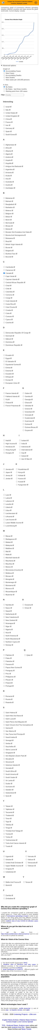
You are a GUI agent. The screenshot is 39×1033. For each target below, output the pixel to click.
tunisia (7, 834)
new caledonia (10, 617)
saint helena (9, 713)
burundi (7, 257)
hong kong (8, 450)
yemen (26, 882)
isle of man (24, 459)
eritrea (7, 368)
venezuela (31, 863)
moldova (7, 573)
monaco (7, 576)
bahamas (8, 198)
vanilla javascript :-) (25, 1008)
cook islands (9, 301)
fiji (5, 399)
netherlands (9, 614)
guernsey (27, 421)
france (7, 122)
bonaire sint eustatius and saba (16, 232)
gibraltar (27, 406)
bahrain (7, 201)
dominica (7, 342)
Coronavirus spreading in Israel (17, 916)
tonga (6, 828)
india (22, 444)
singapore (8, 753)
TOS (3, 1025)
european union (10, 383)
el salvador (8, 361)
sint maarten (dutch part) (13, 756)
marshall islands (10, 558)
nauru (6, 608)
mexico (7, 567)
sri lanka (8, 780)
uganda (7, 856)
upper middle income (12, 866)
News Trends (26, 1029)
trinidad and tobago (12, 831)
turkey (7, 837)
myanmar (7, 595)
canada (7, 273)
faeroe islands (10, 393)
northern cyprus (10, 642)
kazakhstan (21, 469)
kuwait (19, 482)
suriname (8, 787)
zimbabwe (8, 898)
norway (7, 645)
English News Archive (10, 1020)
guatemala (28, 418)
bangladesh (8, 204)
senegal (7, 740)
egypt (6, 358)
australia (7, 182)
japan (6, 472)
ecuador (7, 355)
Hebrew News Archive (28, 1020)
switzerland (8, 793)
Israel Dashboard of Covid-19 (13, 969)
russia (7, 699)
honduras (8, 447)
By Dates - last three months (15, 89)
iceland (23, 440)
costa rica (8, 304)
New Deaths (9, 77)
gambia (27, 396)
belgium (7, 213)
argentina (8, 169)
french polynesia (10, 406)
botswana (8, 238)
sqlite (28, 1010)
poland (7, 683)
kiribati (19, 475)
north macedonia (10, 639)
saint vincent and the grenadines (17, 725)
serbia (6, 743)
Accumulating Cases (12, 71)
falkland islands (10, 396)
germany (7, 128)
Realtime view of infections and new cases (19, 964)
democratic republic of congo (15, 333)
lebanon (7, 501)
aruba (6, 176)
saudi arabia (9, 737)
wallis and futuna (11, 882)
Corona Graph (11, 1022)
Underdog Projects (21, 1014)
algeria (7, 154)
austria (7, 185)
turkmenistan (9, 840)
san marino (8, 731)
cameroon (8, 270)
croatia (7, 310)
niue (6, 633)
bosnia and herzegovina (13, 235)
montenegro (8, 582)
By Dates (8, 87)
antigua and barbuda (12, 166)
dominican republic (11, 345)
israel (6, 107)
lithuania (7, 516)
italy (6, 110)
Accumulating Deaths (12, 75)
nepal (6, 611)
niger (6, 626)
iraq (21, 453)
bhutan (7, 226)
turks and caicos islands (13, 843)
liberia (7, 507)
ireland (22, 456)
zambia (7, 895)
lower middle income (12, 523)
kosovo (20, 478)
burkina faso (9, 254)
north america (9, 636)
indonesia (24, 447)
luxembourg (9, 526)
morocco (7, 588)
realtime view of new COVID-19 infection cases (22, 921)
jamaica (7, 469)
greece (26, 409)
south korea (9, 134)
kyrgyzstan (21, 485)
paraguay (8, 670)
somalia (7, 768)
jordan (7, 478)
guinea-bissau (29, 427)
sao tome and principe (13, 734)
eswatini (7, 374)
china (6, 119)
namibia (7, 605)
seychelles (8, 746)
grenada (27, 415)
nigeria (7, 629)
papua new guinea (11, 667)
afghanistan (8, 145)
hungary (7, 453)
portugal (7, 686)
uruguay (7, 869)
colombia (8, 292)
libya (6, 510)
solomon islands (10, 765)
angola (7, 160)
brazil (6, 241)
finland (7, 402)
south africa (9, 771)
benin (6, 220)
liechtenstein (9, 513)
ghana (26, 402)
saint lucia (8, 719)
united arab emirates (12, 863)
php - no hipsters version (14, 1010)
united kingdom (10, 116)
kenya (19, 472)
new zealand (9, 620)
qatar (27, 655)
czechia (7, 322)
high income (9, 444)
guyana (27, 430)
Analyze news (24, 1025)
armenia (7, 172)
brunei (6, 247)
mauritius (7, 564)
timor (6, 818)
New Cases (9, 73)
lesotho (7, 504)
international (25, 450)
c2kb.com (32, 1014)
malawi (7, 542)
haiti (6, 440)
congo (7, 298)
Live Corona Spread (25, 1022)
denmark (7, 336)
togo (6, 822)
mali (6, 551)
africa (6, 148)
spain (6, 131)
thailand (7, 815)
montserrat (8, 585)
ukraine (7, 859)
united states (9, 113)
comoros (7, 295)
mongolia (7, 579)
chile (6, 289)
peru (6, 674)
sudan (6, 783)
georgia (27, 399)
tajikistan (7, 809)
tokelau (7, 825)
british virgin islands (12, 244)
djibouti (7, 339)
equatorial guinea (11, 364)
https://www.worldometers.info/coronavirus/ (15, 934)
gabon (26, 393)
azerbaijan (8, 188)
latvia (6, 498)
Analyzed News (12, 1025)
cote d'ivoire (9, 307)
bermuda (7, 223)
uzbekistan (8, 872)
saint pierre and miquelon (14, 722)
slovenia (7, 762)
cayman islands (10, 279)
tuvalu (7, 846)
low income (9, 520)
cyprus (7, 319)
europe (7, 380)
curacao (7, 316)
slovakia (7, 759)
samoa (7, 728)
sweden (7, 790)
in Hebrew (19, 968)
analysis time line (18, 1027)
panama (7, 664)
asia (6, 179)
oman (26, 608)
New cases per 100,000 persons (17, 80)
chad (6, 285)
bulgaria (7, 251)
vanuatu (30, 856)
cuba (6, 313)
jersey (7, 475)
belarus (7, 210)
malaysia (7, 545)
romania (7, 696)
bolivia (7, 229)
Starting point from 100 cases (15, 91)
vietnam (30, 866)
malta (6, 554)
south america (9, 774)
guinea (26, 424)
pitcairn (7, 680)
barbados (8, 207)
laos (6, 495)
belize (6, 217)
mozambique (9, 591)
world (6, 885)
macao (7, 536)
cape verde (8, 276)
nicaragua (8, 623)
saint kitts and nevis (12, 716)
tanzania (7, 812)
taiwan (7, 806)
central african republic (13, 282)
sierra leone (9, 750)
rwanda (7, 702)
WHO (25, 963)
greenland (28, 412)
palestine (7, 661)
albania (7, 151)
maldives (7, 548)
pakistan (7, 655)
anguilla (7, 163)
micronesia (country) (12, 570)
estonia (7, 371)
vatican (29, 859)
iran (5, 125)
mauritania (8, 561)
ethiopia (7, 377)
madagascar (9, 539)
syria (6, 796)
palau (6, 658)
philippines (8, 677)
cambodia (8, 267)
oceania (27, 605)
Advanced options (9, 65)
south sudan (9, 777)
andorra (7, 157)
